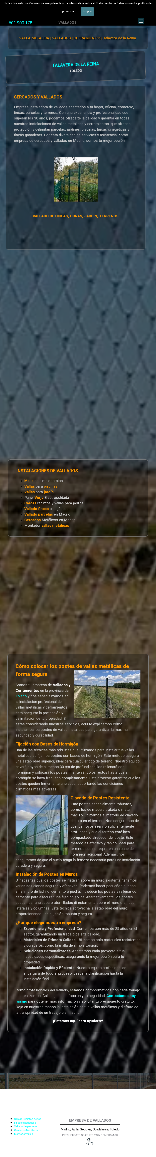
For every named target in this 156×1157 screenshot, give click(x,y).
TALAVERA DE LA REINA (34, 65)
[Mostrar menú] (141, 21)
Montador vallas (23, 1133)
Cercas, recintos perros (27, 1118)
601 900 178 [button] (20, 22)
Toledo (21, 696)
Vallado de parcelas (25, 1126)
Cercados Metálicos (26, 1130)
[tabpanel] (21, 23)
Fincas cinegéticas (25, 1122)
